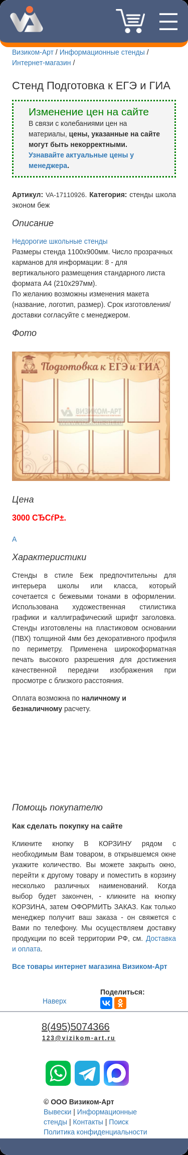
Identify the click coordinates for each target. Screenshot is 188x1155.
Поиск (118, 1122)
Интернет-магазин (41, 63)
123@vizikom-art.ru (78, 1038)
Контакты (88, 1122)
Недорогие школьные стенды (60, 241)
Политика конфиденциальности (95, 1132)
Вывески (57, 1112)
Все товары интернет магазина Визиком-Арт (89, 966)
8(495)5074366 (95, 26)
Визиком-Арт (33, 52)
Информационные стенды (102, 52)
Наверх (55, 1001)
